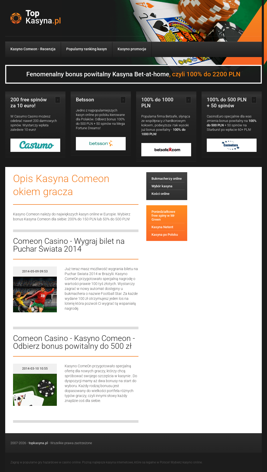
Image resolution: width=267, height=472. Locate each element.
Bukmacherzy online (166, 179)
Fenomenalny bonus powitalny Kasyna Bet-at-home (133, 74)
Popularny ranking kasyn (86, 49)
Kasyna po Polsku (164, 235)
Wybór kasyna (161, 186)
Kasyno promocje (132, 49)
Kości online (160, 194)
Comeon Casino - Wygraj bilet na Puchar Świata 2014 (69, 245)
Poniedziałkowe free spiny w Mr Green (163, 215)
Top (43, 17)
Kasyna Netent (162, 227)
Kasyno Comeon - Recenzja (33, 49)
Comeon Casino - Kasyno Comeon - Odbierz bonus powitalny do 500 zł (74, 342)
